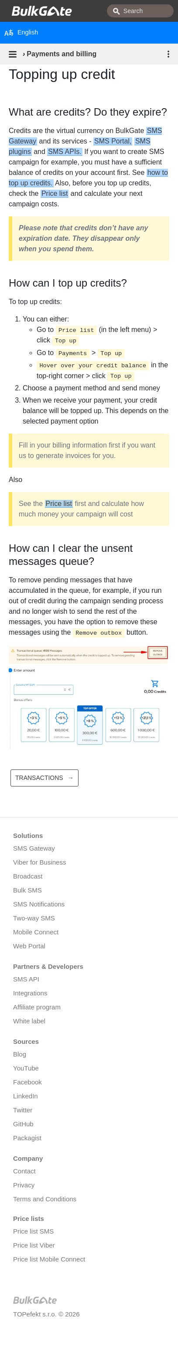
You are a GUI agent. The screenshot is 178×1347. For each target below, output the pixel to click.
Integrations (30, 993)
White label (29, 1021)
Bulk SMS (27, 890)
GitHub (23, 1124)
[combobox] (140, 10)
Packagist (27, 1138)
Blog (19, 1054)
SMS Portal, (112, 141)
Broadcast (28, 876)
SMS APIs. (64, 151)
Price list (54, 193)
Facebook (27, 1082)
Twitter (22, 1110)
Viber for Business (39, 862)
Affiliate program (37, 1007)
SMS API (26, 979)
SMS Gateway (34, 848)
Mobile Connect (35, 932)
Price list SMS (33, 1231)
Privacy (23, 1185)
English (21, 32)
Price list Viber (34, 1245)
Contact (24, 1171)
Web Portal (29, 946)
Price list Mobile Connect (49, 1259)
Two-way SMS (34, 918)
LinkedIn (25, 1096)
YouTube (26, 1068)
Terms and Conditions (44, 1199)
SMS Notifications (39, 904)
